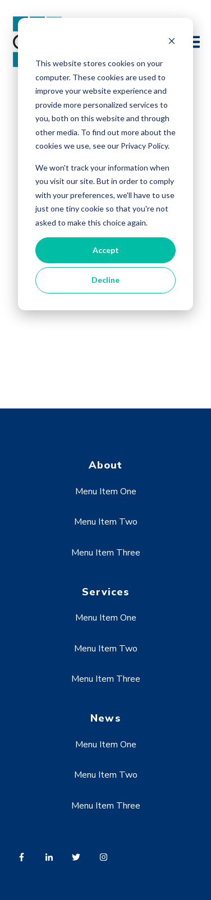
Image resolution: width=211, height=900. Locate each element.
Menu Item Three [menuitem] (105, 553)
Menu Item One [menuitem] (105, 491)
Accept (106, 250)
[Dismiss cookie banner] (172, 42)
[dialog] (105, 164)
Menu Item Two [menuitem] (105, 522)
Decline (105, 279)
